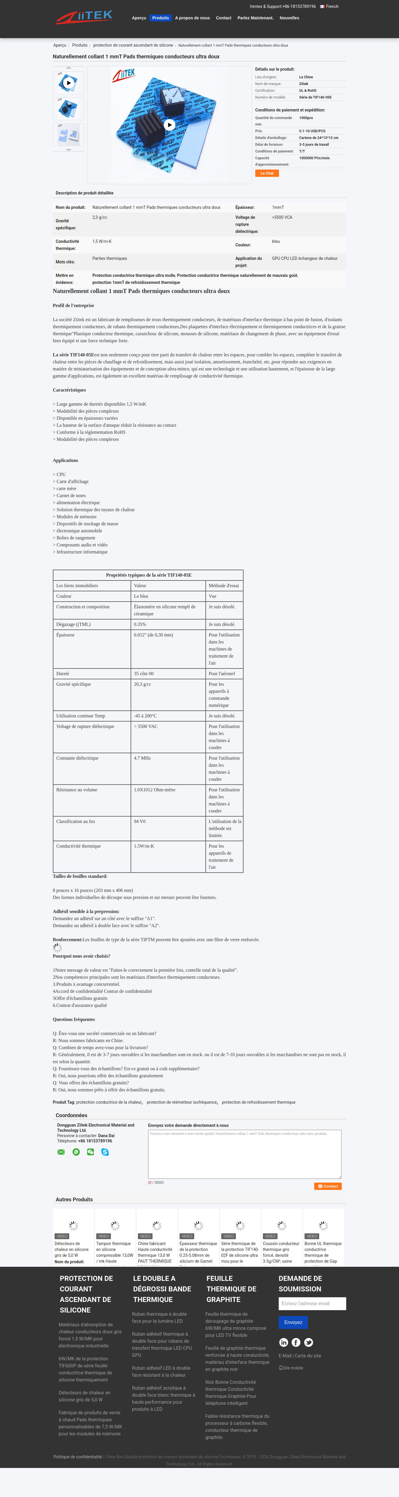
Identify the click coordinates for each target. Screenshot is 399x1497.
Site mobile (291, 1368)
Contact (223, 18)
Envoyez (293, 1322)
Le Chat (267, 173)
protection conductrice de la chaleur (109, 1102)
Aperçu (139, 18)
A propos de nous (192, 18)
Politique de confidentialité (77, 1456)
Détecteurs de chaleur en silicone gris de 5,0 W (72, 1249)
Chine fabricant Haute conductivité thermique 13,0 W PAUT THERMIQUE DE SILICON (155, 1255)
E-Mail (285, 1356)
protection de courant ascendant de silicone (133, 45)
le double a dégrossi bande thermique (162, 1289)
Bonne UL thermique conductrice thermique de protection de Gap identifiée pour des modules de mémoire (323, 1261)
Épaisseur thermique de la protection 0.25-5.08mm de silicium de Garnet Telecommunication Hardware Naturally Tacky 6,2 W (198, 1261)
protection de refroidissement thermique (259, 1102)
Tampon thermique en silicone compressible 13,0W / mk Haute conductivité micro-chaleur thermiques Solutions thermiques (114, 1264)
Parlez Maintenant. (256, 18)
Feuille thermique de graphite (231, 1289)
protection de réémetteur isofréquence (182, 1102)
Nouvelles (289, 18)
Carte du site (308, 1356)
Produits (160, 18)
